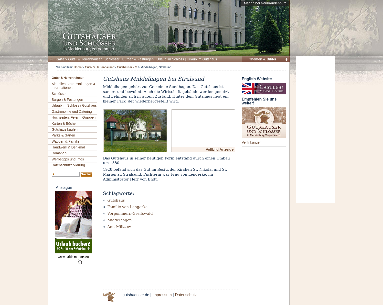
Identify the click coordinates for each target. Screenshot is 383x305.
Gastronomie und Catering (72, 111)
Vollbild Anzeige (220, 149)
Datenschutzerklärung (68, 165)
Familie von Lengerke (127, 207)
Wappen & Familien (67, 141)
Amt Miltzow (119, 227)
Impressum (162, 295)
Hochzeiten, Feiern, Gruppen (74, 117)
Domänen (59, 153)
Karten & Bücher (64, 123)
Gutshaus (116, 200)
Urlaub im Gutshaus (202, 59)
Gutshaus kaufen (65, 129)
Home (78, 67)
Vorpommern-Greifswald (130, 213)
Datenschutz (186, 295)
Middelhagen (119, 220)
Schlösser (112, 59)
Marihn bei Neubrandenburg (265, 3)
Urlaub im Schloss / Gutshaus (74, 105)
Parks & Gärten (63, 135)
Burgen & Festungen (138, 59)
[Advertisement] (315, 129)
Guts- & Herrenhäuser (85, 59)
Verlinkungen (252, 142)
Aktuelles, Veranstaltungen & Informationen (74, 86)
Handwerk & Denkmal (68, 147)
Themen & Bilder (262, 59)
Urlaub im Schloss (170, 59)
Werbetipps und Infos (68, 159)
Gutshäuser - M (127, 67)
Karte (60, 59)
